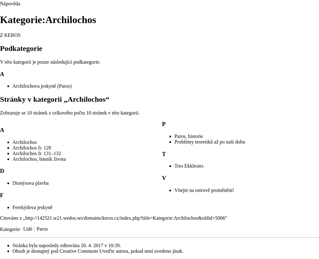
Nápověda (10, 3)
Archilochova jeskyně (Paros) (42, 86)
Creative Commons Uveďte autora (94, 251)
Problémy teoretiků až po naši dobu (209, 141)
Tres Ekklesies (188, 166)
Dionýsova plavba (30, 183)
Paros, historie (188, 136)
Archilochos (24, 142)
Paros (42, 229)
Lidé (27, 229)
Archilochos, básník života (39, 159)
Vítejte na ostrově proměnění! (204, 190)
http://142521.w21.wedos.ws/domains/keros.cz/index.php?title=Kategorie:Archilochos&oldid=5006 (125, 218)
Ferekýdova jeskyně (32, 207)
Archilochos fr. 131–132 (36, 153)
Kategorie (10, 229)
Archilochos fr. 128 (31, 147)
